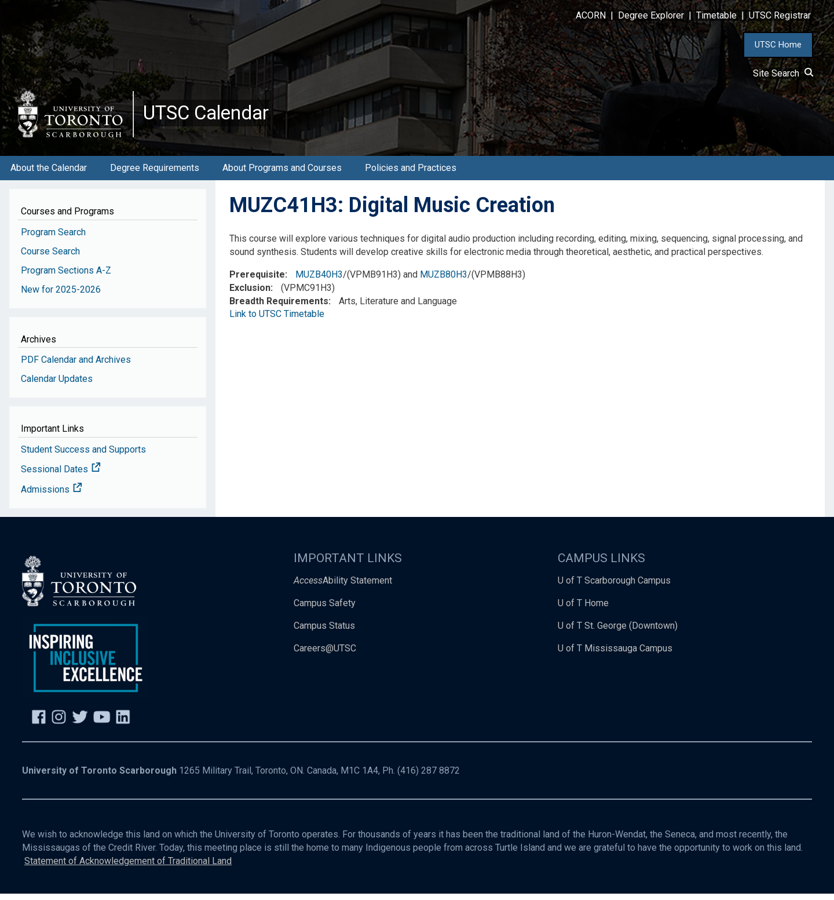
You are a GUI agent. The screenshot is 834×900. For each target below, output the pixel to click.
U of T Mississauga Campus (615, 654)
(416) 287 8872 (428, 777)
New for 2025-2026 (61, 295)
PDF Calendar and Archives (76, 365)
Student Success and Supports (83, 455)
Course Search (50, 257)
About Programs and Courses (282, 174)
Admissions (51, 496)
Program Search (53, 238)
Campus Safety (325, 609)
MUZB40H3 (319, 280)
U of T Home (583, 609)
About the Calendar (48, 174)
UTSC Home (778, 44)
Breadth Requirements (278, 307)
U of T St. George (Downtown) (618, 631)
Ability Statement (343, 586)
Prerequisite (257, 280)
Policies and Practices (410, 174)
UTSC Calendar (212, 116)
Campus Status (324, 631)
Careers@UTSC (325, 654)
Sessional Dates (61, 476)
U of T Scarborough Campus (614, 586)
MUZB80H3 (443, 280)
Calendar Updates (57, 385)
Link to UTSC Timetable (276, 320)
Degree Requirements (154, 174)
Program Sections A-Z (66, 276)
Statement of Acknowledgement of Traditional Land (128, 867)
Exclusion (249, 294)
